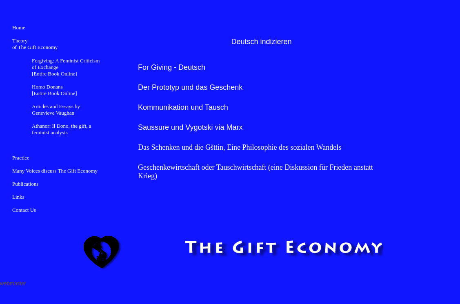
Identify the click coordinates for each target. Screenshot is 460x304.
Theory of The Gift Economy (35, 44)
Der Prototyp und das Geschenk (190, 87)
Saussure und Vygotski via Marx (190, 127)
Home (18, 27)
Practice (20, 158)
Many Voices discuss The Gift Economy (55, 171)
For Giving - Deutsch (171, 67)
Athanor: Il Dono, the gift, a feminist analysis (61, 129)
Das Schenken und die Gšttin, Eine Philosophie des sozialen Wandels (239, 147)
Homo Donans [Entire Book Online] (54, 90)
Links (18, 197)
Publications (25, 184)
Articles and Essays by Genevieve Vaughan (56, 109)
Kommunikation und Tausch (183, 107)
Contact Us (24, 210)
